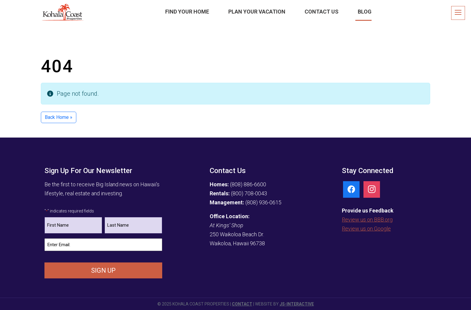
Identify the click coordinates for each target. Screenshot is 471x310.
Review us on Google (366, 228)
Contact (242, 304)
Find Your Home (187, 11)
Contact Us (322, 11)
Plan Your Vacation (256, 11)
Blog (365, 11)
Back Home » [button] (58, 117)
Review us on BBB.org (367, 219)
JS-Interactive (297, 304)
